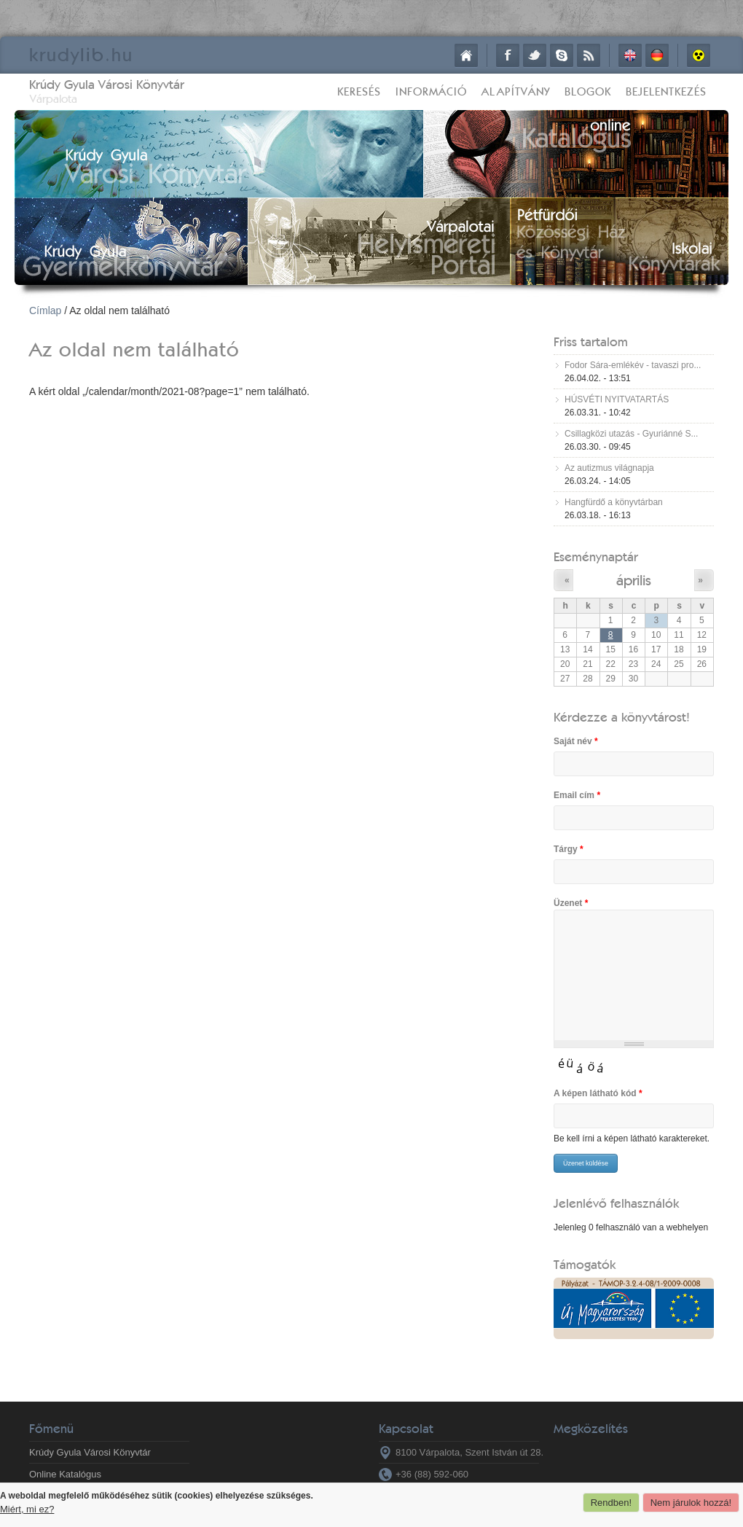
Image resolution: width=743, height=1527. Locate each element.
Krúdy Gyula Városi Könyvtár (106, 84)
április (633, 580)
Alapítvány (515, 91)
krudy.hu (81, 54)
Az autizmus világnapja (609, 468)
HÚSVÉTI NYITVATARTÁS (617, 399)
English (630, 55)
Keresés (359, 91)
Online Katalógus (65, 1474)
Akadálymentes (698, 55)
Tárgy (568, 849)
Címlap (466, 55)
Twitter (534, 55)
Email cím (577, 795)
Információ (431, 91)
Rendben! (611, 1502)
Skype (561, 55)
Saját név (576, 741)
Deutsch (657, 55)
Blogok (588, 91)
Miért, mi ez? (27, 1509)
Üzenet (571, 903)
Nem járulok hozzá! (690, 1502)
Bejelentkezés (666, 91)
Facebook (507, 55)
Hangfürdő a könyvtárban (614, 502)
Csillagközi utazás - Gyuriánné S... (631, 434)
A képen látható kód (598, 1093)
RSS (588, 55)
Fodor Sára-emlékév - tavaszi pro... (633, 365)
